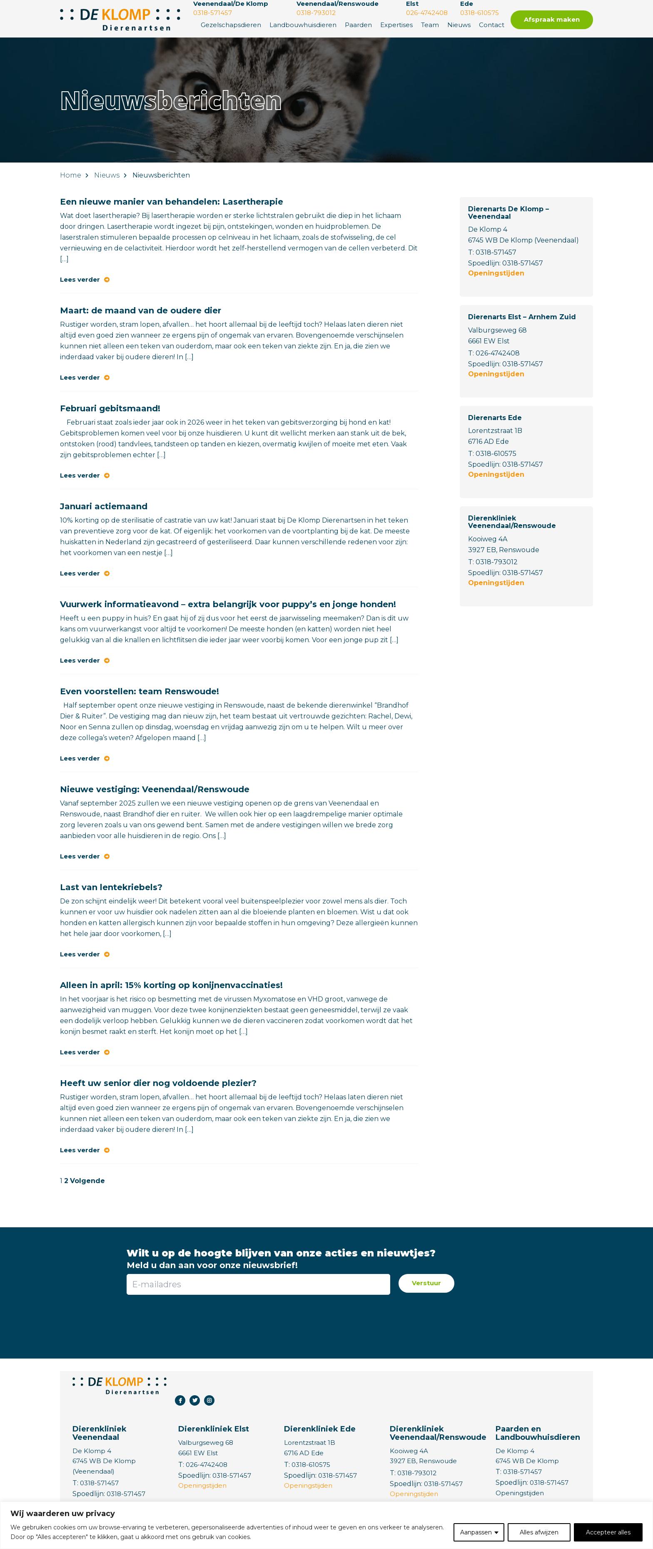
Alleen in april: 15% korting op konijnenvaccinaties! (171, 985)
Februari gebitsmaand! (110, 408)
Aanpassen (476, 1532)
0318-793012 (497, 562)
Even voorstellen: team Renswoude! (139, 691)
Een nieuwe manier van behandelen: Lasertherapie (171, 202)
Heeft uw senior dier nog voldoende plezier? (158, 1083)
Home (70, 175)
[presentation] (257, 1321)
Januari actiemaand (103, 506)
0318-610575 (496, 454)
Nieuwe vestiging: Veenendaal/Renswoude (154, 789)
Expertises (396, 25)
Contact (491, 25)
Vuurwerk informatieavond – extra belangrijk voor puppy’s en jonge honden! (228, 604)
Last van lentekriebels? (111, 887)
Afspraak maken (552, 19)
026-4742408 (498, 353)
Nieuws (459, 25)
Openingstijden (496, 273)
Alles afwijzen (539, 1532)
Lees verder (80, 279)
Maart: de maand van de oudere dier (140, 310)
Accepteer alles (608, 1532)
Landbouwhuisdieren (302, 25)
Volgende (87, 1181)
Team (430, 25)
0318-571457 (496, 252)
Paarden (358, 25)
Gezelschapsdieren (231, 25)
